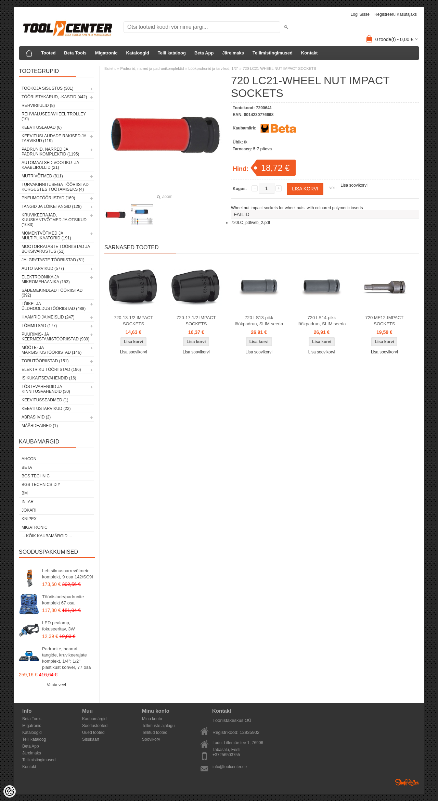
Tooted (48, 52)
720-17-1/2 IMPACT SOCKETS (196, 320)
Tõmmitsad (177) (39, 325)
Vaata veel (56, 685)
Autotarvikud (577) (43, 268)
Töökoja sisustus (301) (47, 88)
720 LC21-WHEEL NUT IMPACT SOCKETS (279, 68)
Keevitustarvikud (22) (46, 408)
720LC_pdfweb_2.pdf (250, 222)
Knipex (29, 518)
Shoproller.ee (407, 782)
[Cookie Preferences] (9, 791)
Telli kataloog (172, 52)
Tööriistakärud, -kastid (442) (54, 97)
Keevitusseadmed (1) (45, 400)
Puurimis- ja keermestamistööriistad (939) (55, 336)
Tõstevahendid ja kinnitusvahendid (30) (46, 389)
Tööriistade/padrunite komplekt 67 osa (63, 599)
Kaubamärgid (94, 718)
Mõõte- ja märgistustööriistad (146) (51, 350)
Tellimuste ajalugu (158, 725)
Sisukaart (90, 739)
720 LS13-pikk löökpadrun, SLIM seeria (259, 320)
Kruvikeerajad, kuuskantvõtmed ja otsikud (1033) (54, 220)
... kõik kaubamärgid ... (47, 536)
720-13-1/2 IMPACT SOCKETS (133, 320)
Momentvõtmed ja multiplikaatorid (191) (46, 235)
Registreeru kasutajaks (395, 14)
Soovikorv (151, 739)
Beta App (204, 52)
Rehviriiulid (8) (38, 105)
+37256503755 (226, 754)
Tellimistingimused (273, 52)
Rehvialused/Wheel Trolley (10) (54, 116)
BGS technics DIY (41, 484)
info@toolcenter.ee (229, 766)
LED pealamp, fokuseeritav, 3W (58, 625)
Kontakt (309, 52)
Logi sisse (360, 14)
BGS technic (36, 476)
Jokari (29, 510)
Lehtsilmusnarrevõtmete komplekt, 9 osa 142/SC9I (67, 573)
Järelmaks (233, 52)
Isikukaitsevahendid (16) (49, 378)
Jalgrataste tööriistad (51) (53, 260)
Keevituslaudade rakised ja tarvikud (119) (54, 138)
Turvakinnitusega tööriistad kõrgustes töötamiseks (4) (55, 187)
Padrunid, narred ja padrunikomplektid (152, 68)
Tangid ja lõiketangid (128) (52, 206)
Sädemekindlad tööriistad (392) (52, 293)
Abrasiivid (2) (36, 417)
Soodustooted (94, 725)
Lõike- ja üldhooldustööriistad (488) (54, 306)
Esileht (110, 68)
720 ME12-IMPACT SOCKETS (384, 320)
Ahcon (29, 458)
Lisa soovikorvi (354, 185)
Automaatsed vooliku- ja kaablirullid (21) (50, 165)
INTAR (28, 501)
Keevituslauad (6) (42, 127)
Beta (27, 467)
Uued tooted (93, 732)
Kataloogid (137, 52)
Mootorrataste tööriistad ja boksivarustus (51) (56, 249)
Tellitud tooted (154, 732)
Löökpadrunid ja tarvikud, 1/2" (213, 68)
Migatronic (106, 52)
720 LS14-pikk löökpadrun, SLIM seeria (322, 320)
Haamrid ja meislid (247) (48, 317)
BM (25, 493)
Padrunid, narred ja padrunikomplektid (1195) (50, 152)
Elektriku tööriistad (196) (51, 369)
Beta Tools (75, 52)
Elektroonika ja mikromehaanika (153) (46, 279)
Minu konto (152, 718)
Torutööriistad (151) (45, 361)
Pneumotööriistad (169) (48, 198)
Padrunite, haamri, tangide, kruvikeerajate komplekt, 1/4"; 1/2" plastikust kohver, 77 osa (66, 658)
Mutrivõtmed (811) (42, 176)
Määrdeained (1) (40, 425)
